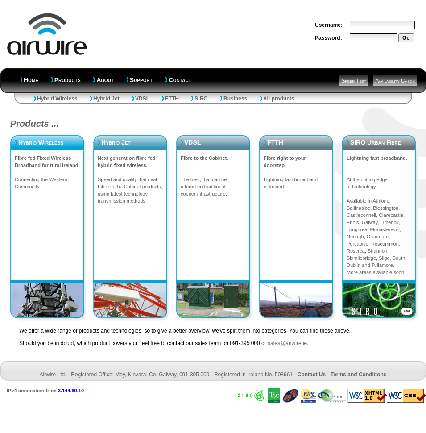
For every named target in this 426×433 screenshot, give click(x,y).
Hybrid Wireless (57, 99)
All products (278, 99)
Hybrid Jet (106, 99)
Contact (180, 79)
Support (141, 79)
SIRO (200, 99)
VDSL (142, 99)
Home (31, 79)
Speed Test (353, 81)
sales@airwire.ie (287, 343)
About (104, 79)
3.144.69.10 (71, 390)
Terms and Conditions (359, 374)
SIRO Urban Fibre (375, 142)
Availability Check (395, 81)
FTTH (172, 99)
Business (235, 99)
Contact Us (312, 374)
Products (67, 79)
